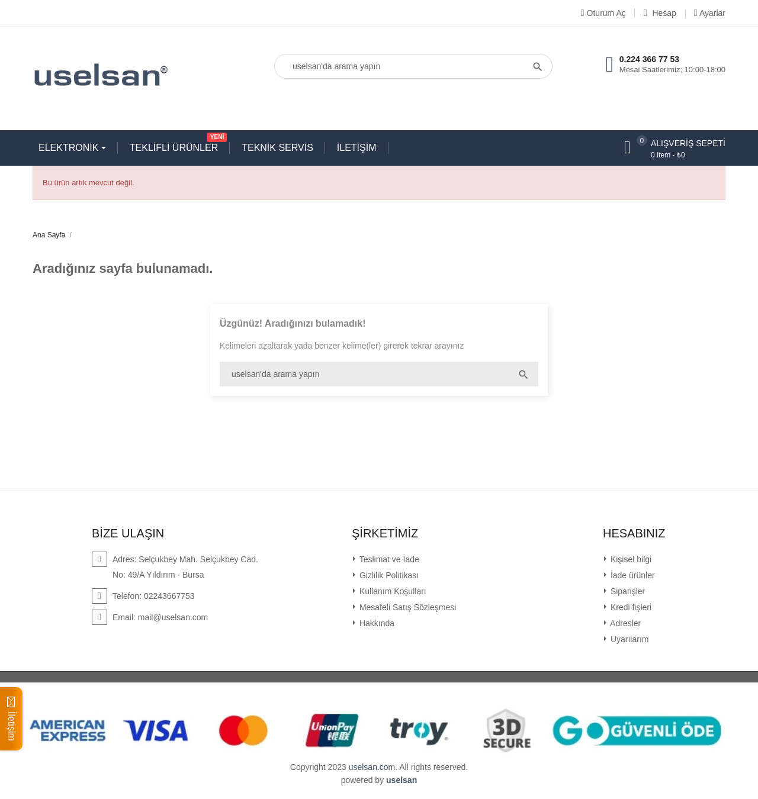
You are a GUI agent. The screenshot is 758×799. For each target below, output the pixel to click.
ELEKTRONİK (69, 148)
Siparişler (626, 591)
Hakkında (375, 623)
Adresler (624, 623)
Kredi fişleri (629, 607)
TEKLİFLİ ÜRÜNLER (177, 145)
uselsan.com (372, 767)
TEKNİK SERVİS (277, 148)
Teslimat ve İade (388, 559)
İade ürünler (631, 575)
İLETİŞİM (357, 148)
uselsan (401, 780)
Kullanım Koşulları (391, 591)
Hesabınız (634, 533)
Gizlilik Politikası (388, 575)
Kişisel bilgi (629, 559)
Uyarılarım (628, 639)
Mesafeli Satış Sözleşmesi (406, 607)
